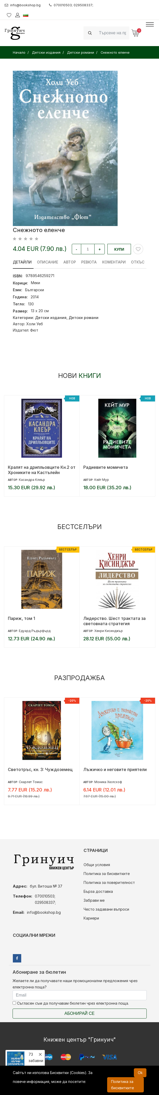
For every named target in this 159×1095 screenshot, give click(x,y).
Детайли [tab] (22, 262)
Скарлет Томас (31, 782)
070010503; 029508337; (76, 5)
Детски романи (83, 317)
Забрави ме (94, 900)
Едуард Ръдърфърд (35, 631)
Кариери (91, 918)
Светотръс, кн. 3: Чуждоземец (40, 769)
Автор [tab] (70, 262)
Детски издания (51, 317)
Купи (119, 249)
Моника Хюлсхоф (108, 782)
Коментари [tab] (115, 262)
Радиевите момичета (105, 467)
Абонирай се (79, 1013)
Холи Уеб (34, 324)
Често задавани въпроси (106, 909)
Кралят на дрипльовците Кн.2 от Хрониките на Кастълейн (41, 470)
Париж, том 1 (21, 618)
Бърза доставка (98, 891)
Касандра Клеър (32, 480)
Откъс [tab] (138, 262)
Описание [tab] (47, 262)
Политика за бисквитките (107, 873)
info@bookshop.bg (24, 5)
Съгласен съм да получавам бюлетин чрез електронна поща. (71, 1003)
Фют (34, 330)
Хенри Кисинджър (108, 631)
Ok (140, 1072)
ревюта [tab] (89, 262)
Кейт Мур (101, 480)
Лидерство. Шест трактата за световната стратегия (114, 621)
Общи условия (97, 864)
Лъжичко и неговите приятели (115, 769)
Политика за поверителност (109, 882)
